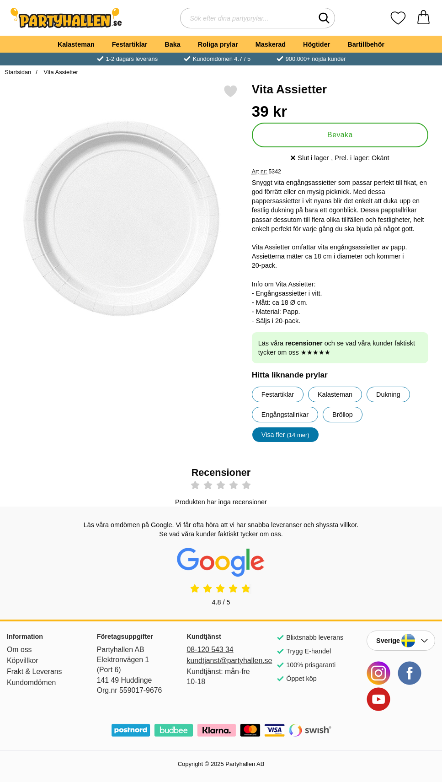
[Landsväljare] (401, 641)
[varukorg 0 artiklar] (423, 18)
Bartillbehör (365, 44)
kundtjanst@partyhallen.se (221, 660)
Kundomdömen (31, 682)
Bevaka (340, 135)
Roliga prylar (218, 44)
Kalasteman (76, 44)
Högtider (316, 44)
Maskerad (271, 44)
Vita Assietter (60, 72)
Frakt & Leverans (34, 671)
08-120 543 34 (210, 649)
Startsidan (18, 72)
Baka (172, 44)
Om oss (19, 649)
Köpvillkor (22, 660)
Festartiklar (130, 44)
